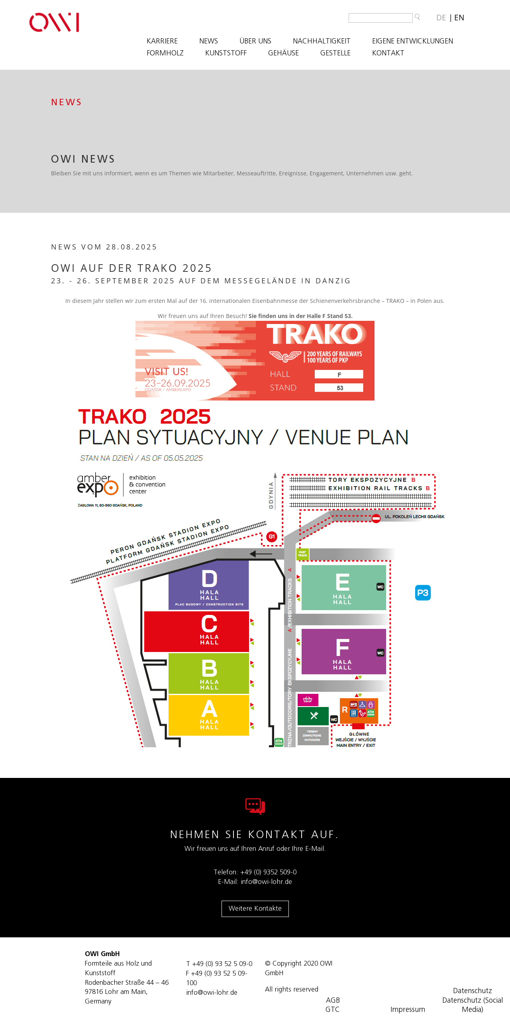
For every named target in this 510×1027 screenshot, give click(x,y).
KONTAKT (388, 54)
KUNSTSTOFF (226, 54)
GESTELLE (335, 54)
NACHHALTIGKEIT (322, 42)
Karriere (162, 42)
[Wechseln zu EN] (459, 18)
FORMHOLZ (165, 54)
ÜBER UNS (255, 42)
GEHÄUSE (283, 54)
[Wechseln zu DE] (441, 18)
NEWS (208, 42)
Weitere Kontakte (255, 908)
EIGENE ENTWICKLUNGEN (412, 42)
